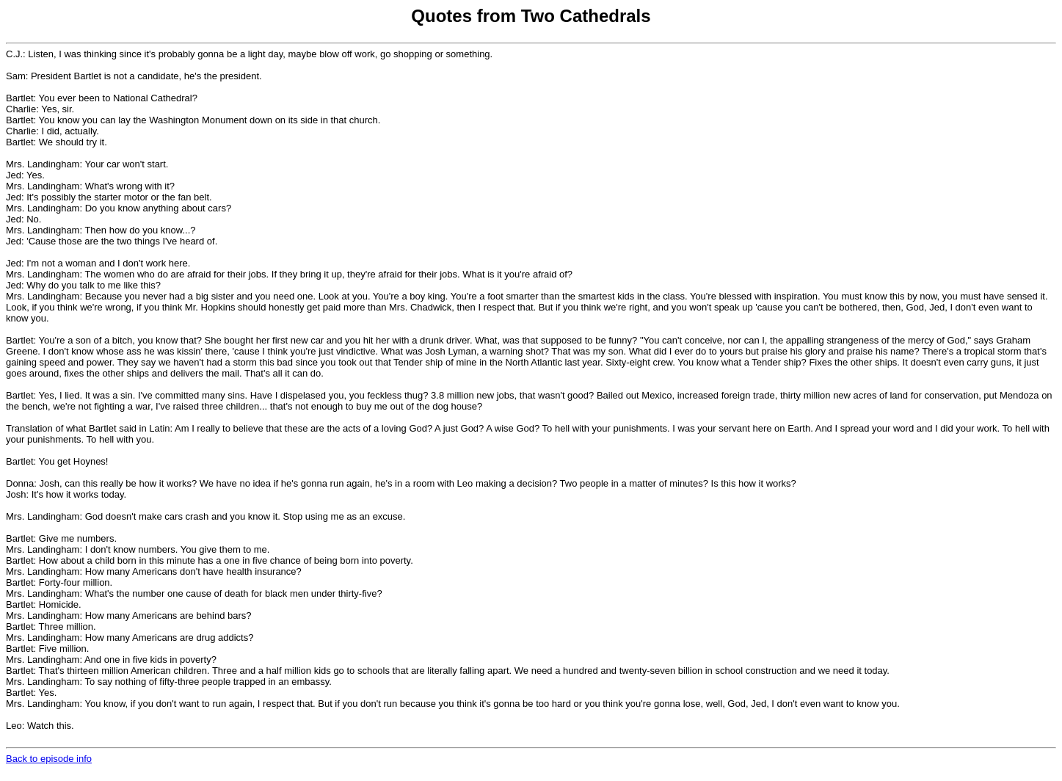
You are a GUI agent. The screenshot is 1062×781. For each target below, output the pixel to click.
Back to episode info (49, 758)
